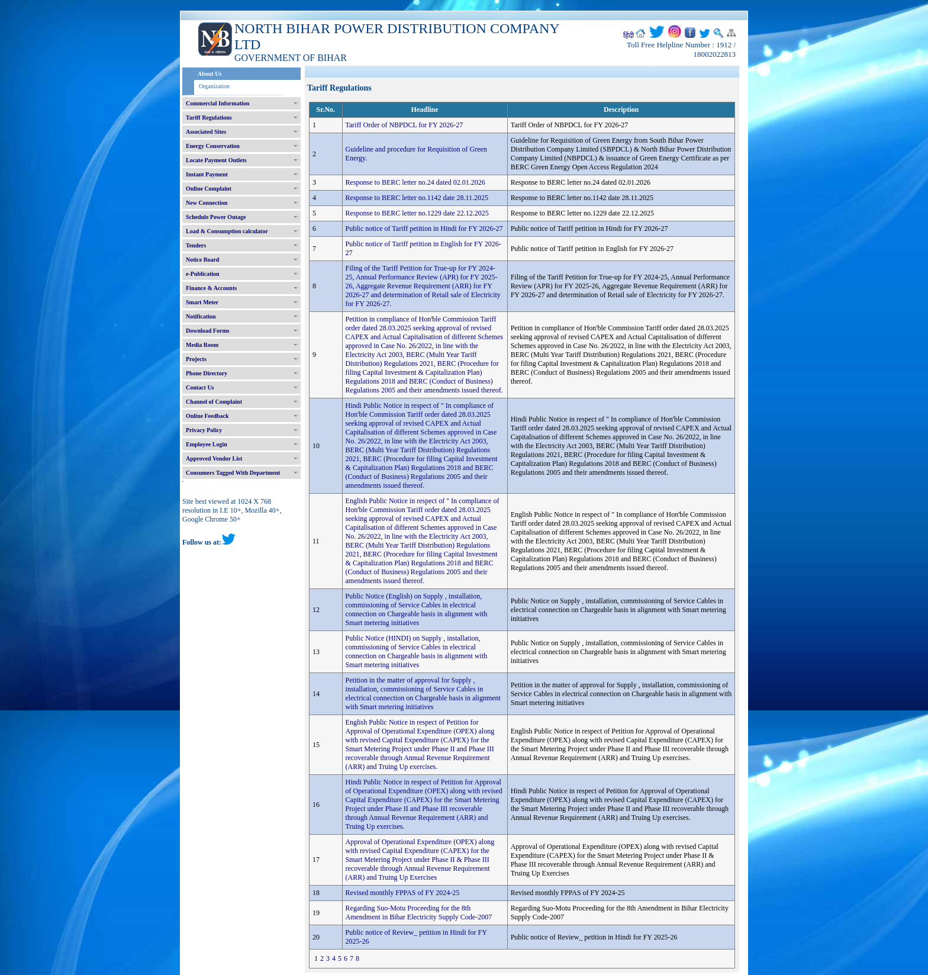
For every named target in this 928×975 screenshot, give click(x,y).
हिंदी (628, 35)
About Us (209, 73)
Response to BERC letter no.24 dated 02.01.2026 (415, 182)
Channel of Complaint (214, 401)
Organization (214, 86)
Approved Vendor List (214, 458)
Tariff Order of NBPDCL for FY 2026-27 (404, 125)
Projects (196, 359)
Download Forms (208, 330)
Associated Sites (206, 131)
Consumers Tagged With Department (233, 472)
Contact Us (200, 387)
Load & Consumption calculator (227, 231)
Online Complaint (208, 188)
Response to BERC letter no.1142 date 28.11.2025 (417, 198)
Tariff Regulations (209, 117)
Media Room (202, 345)
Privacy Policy (204, 430)
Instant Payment (207, 174)
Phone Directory (206, 373)
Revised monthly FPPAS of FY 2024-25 (403, 893)
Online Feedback (207, 416)
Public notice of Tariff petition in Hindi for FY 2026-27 (424, 228)
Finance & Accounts (211, 288)
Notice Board (202, 259)
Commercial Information (217, 103)
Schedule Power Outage (216, 217)
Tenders (196, 245)
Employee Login (206, 444)
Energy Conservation (213, 146)
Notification (201, 316)
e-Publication (203, 274)
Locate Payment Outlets (216, 160)
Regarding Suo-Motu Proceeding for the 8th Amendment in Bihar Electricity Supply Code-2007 (419, 912)
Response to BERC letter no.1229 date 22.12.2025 (417, 213)
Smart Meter (202, 302)
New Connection (206, 202)
